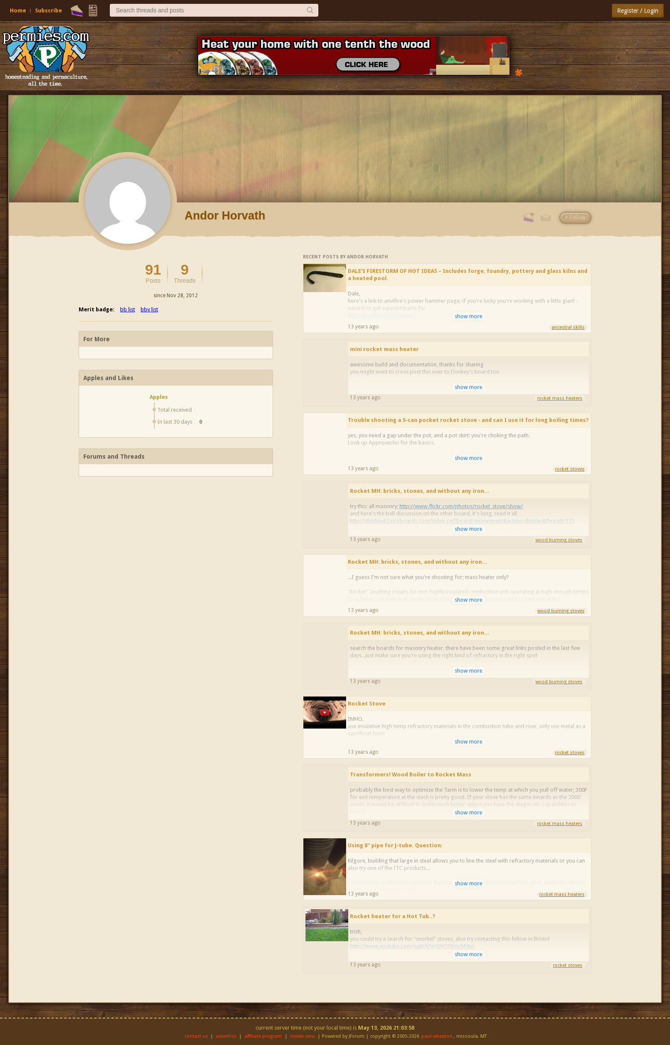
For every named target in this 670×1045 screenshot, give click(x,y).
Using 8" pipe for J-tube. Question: (395, 845)
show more (468, 316)
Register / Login (637, 10)
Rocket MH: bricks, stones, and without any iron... (419, 491)
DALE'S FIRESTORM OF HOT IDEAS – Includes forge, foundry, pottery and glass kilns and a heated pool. (468, 274)
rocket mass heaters (559, 398)
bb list (127, 309)
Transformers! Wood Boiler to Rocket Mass (410, 774)
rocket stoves (570, 469)
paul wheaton (437, 1036)
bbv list (149, 309)
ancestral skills (568, 327)
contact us (196, 1036)
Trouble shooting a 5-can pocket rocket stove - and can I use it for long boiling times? (468, 420)
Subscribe (48, 10)
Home (18, 10)
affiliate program (263, 1036)
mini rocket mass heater (384, 349)
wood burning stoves (558, 540)
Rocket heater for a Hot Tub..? (392, 916)
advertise (226, 1036)
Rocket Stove (366, 703)
